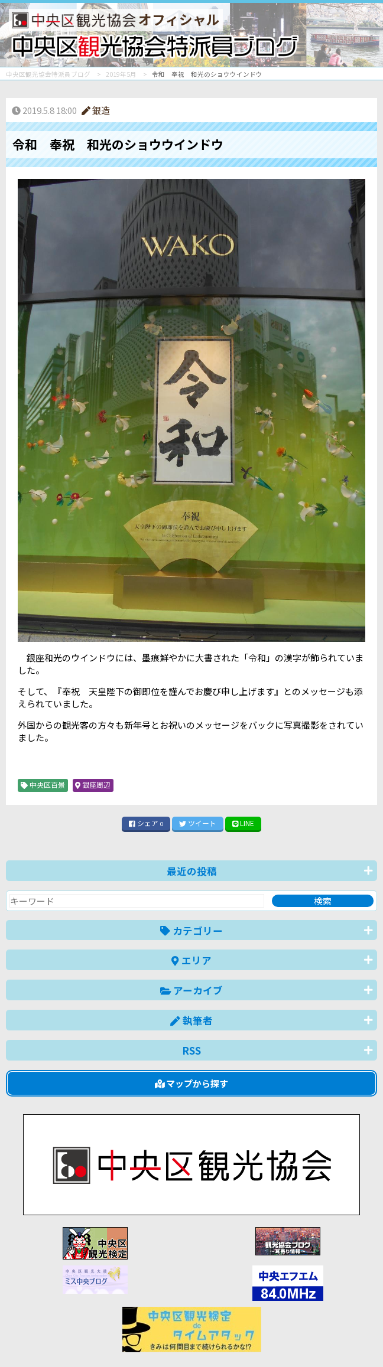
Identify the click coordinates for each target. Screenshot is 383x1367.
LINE (243, 823)
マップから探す (192, 1083)
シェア (146, 823)
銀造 (96, 110)
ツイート (197, 823)
